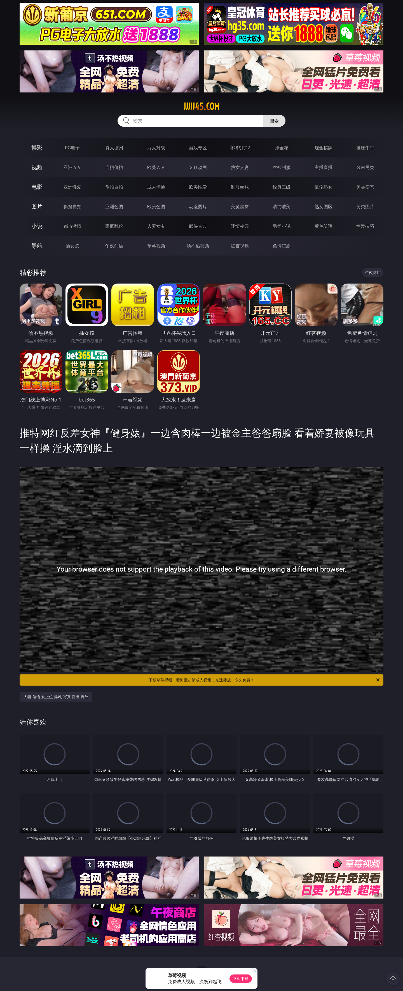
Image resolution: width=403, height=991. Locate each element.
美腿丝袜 (240, 206)
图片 (37, 206)
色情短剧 (281, 246)
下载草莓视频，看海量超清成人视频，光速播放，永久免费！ (265, 680)
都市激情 (72, 226)
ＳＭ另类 (365, 167)
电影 (37, 187)
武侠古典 (198, 226)
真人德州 (114, 148)
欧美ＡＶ (156, 167)
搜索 (274, 121)
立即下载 (241, 978)
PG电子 (72, 148)
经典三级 (281, 187)
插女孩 (72, 246)
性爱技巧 (365, 226)
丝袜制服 (281, 167)
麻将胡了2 (239, 148)
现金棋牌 (323, 148)
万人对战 (156, 148)
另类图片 (365, 206)
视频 (37, 167)
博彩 (37, 147)
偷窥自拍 (72, 206)
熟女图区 (323, 206)
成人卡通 (156, 187)
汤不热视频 (198, 246)
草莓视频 (156, 246)
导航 (37, 245)
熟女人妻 (240, 167)
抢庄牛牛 (365, 148)
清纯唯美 (281, 206)
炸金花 (281, 148)
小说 (37, 226)
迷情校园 (240, 226)
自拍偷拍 (114, 167)
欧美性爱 (198, 187)
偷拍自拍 (114, 187)
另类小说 (281, 226)
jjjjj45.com (202, 106)
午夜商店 (114, 246)
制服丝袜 (240, 187)
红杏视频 (240, 246)
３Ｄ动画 (198, 167)
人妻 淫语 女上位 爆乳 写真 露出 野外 (56, 696)
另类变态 (365, 187)
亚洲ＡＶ (72, 167)
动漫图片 (198, 206)
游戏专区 (198, 148)
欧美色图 (156, 206)
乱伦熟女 (323, 187)
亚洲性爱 (72, 187)
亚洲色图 (114, 206)
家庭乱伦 (114, 226)
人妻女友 (156, 226)
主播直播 (323, 167)
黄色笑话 (323, 226)
